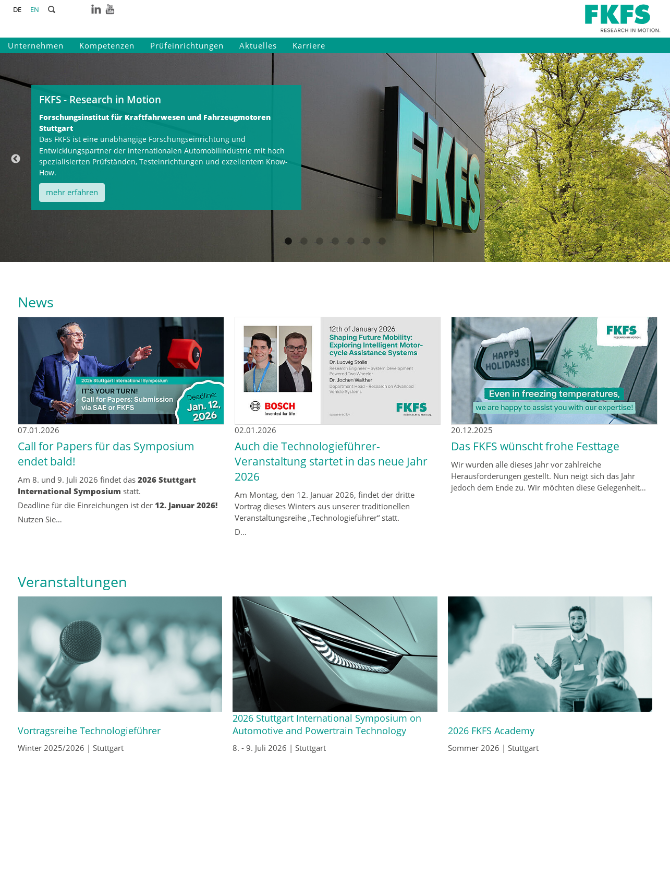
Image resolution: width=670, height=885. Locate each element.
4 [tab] (335, 252)
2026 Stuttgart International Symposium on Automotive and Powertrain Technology (327, 724)
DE (17, 9)
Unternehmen (36, 45)
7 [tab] (382, 252)
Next (654, 159)
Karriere (309, 45)
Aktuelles (258, 45)
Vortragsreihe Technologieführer (89, 730)
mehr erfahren (72, 192)
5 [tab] (351, 252)
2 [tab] (304, 252)
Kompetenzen (107, 45)
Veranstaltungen (72, 581)
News (36, 302)
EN (34, 9)
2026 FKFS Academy (491, 730)
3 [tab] (319, 252)
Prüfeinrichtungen (187, 45)
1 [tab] (288, 252)
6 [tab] (366, 252)
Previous (15, 159)
